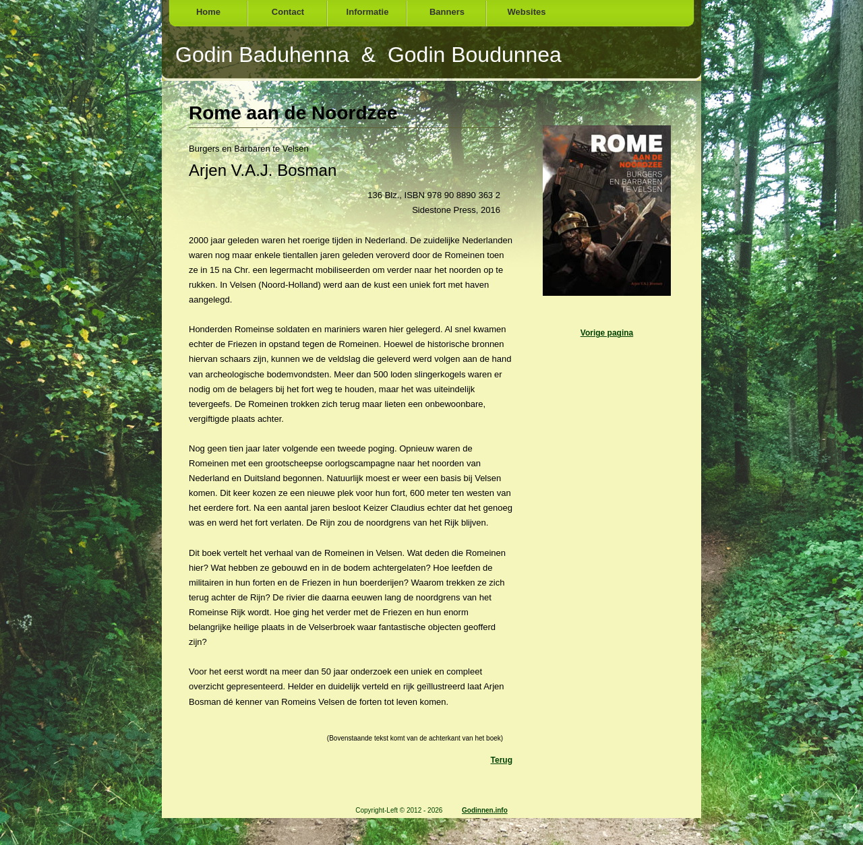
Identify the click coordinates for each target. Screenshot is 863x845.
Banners (447, 12)
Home (208, 12)
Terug (501, 760)
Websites (527, 12)
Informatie (368, 12)
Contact (288, 12)
